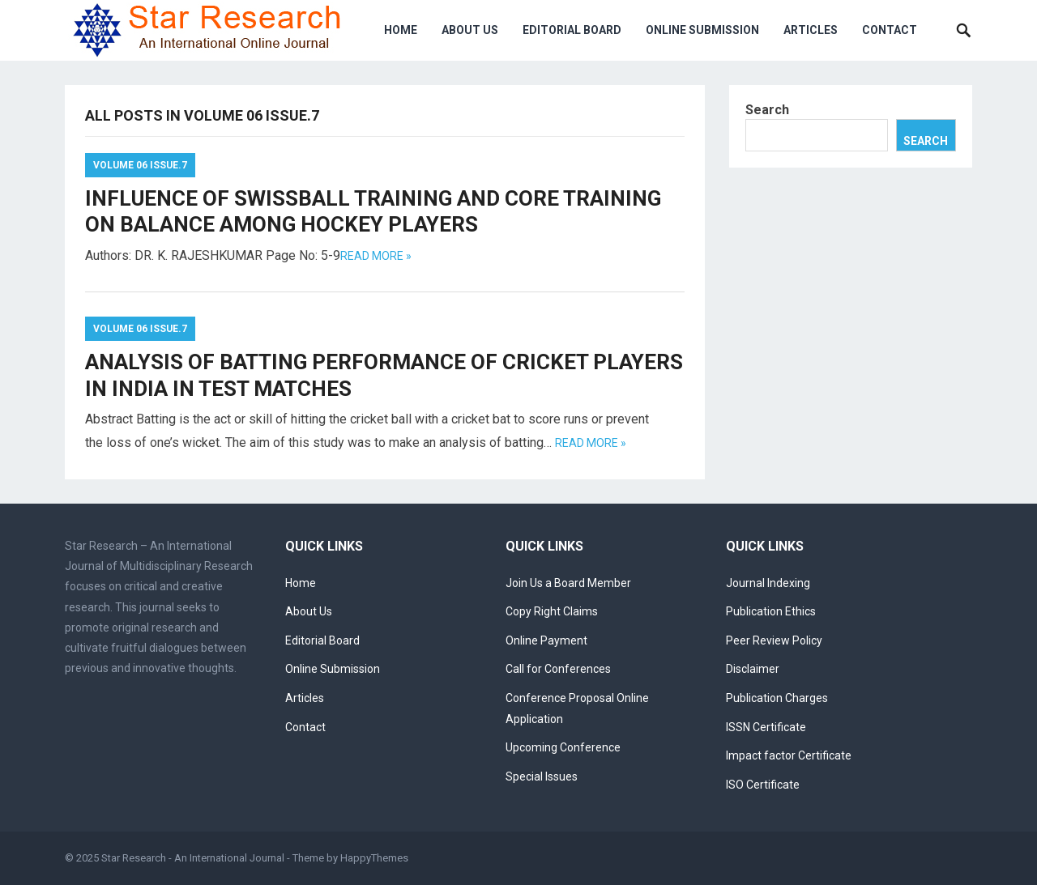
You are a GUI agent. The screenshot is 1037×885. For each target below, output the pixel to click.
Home (400, 29)
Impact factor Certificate (788, 755)
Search (767, 109)
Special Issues (542, 776)
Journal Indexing (768, 583)
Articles (810, 29)
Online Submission (702, 29)
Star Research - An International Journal (192, 858)
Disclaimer (752, 668)
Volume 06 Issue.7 (140, 165)
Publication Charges (777, 697)
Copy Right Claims (552, 611)
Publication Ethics (771, 611)
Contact (889, 29)
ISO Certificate (763, 784)
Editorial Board (572, 29)
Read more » (376, 255)
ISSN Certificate (766, 727)
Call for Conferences (558, 668)
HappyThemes (374, 858)
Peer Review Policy (774, 640)
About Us (470, 29)
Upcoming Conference (563, 747)
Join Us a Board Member (568, 583)
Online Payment (546, 640)
